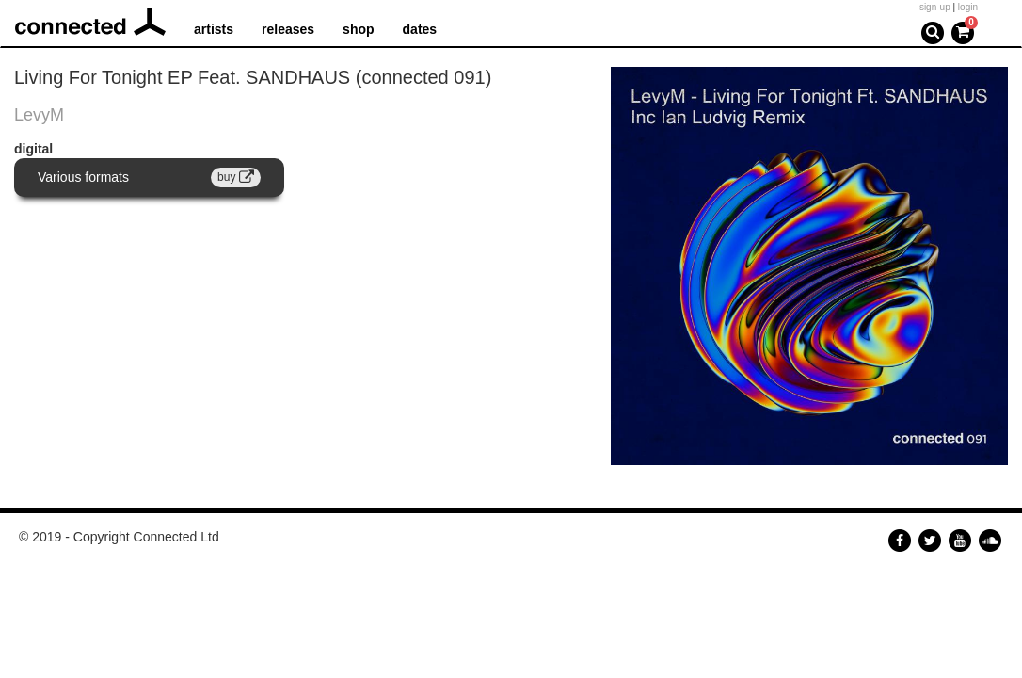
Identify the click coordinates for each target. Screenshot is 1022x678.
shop (358, 29)
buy (235, 177)
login (968, 7)
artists (213, 29)
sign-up (934, 7)
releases (288, 29)
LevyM (39, 114)
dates (420, 29)
